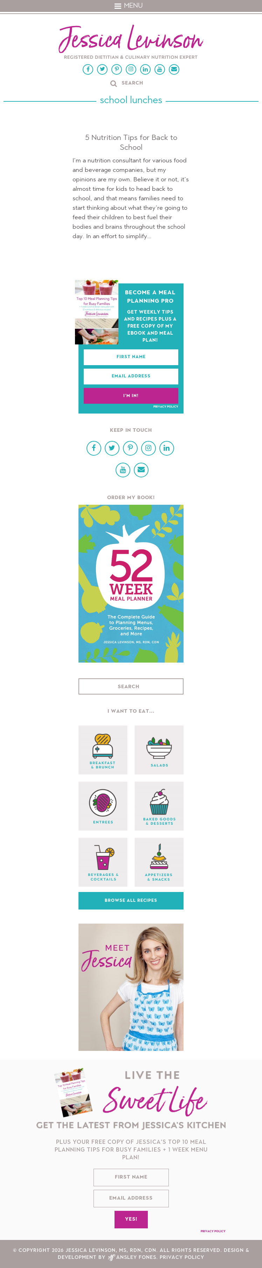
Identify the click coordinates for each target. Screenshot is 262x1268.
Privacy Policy (165, 406)
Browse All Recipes (131, 901)
